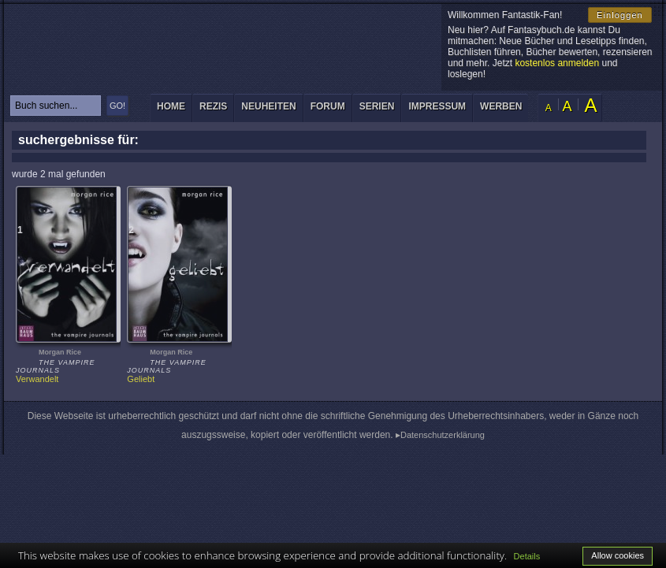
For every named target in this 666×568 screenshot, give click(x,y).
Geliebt (140, 379)
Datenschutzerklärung (442, 435)
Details (527, 556)
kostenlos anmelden (557, 63)
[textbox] (55, 105)
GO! (117, 105)
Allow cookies (617, 555)
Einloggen (620, 15)
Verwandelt (37, 379)
